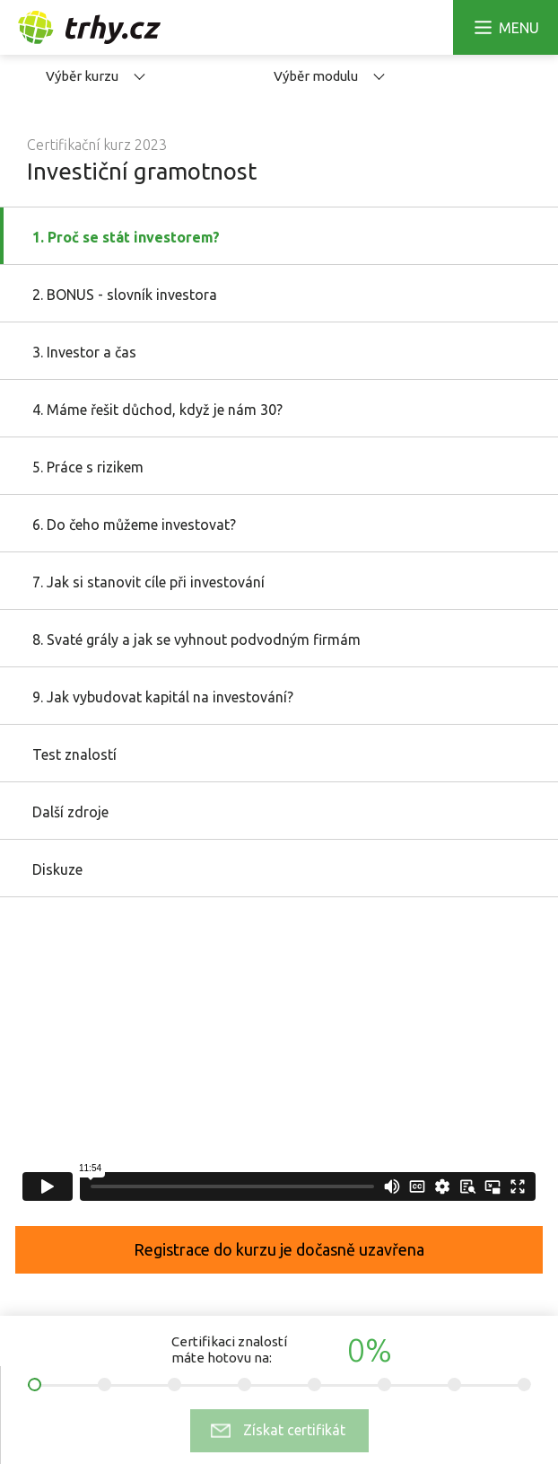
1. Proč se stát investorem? (126, 237)
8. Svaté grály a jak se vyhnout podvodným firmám (196, 639)
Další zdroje (70, 812)
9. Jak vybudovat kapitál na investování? (162, 697)
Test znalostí (74, 754)
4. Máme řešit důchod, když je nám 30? (157, 409)
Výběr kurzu (95, 76)
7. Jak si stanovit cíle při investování (148, 582)
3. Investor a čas (84, 352)
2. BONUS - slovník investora (124, 295)
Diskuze (57, 869)
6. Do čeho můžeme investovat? (134, 524)
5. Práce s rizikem (88, 467)
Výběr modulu (329, 76)
